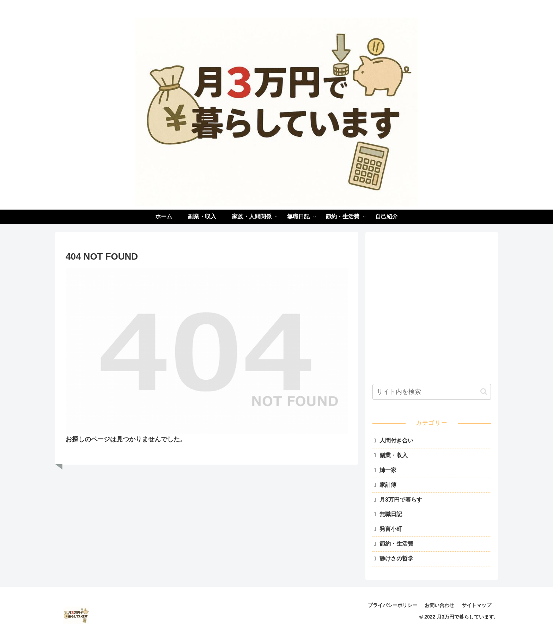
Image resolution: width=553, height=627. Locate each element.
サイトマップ (476, 605)
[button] (484, 391)
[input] (431, 392)
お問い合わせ (439, 605)
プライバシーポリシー (392, 605)
